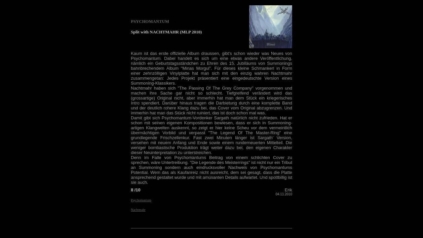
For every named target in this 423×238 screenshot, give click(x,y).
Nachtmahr (138, 210)
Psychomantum (141, 200)
